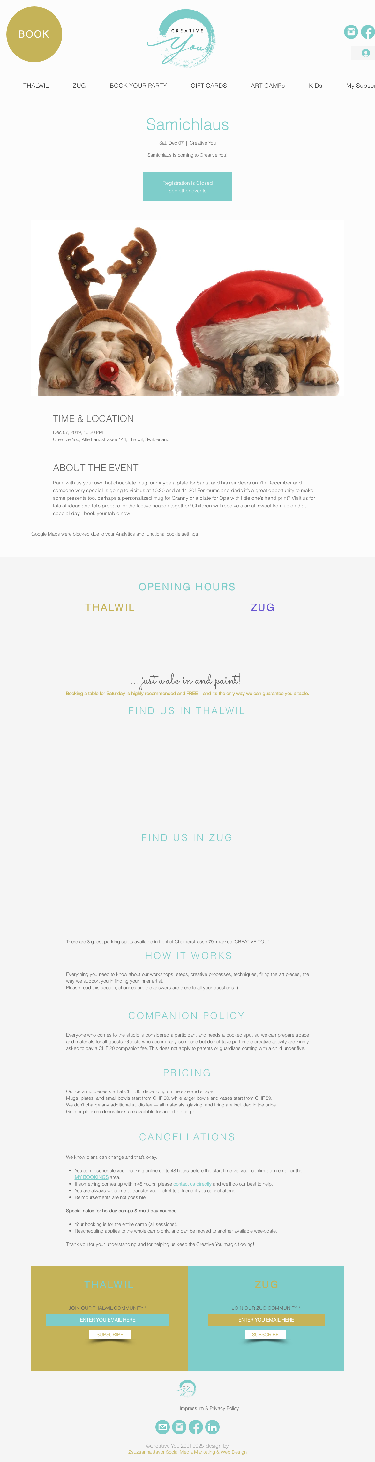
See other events (187, 190)
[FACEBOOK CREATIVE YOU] (196, 1427)
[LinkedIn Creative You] (212, 1427)
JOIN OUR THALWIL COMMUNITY (106, 1308)
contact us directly (192, 1184)
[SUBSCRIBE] (110, 1334)
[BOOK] (34, 34)
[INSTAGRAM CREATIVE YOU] (179, 1427)
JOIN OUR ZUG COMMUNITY (264, 1308)
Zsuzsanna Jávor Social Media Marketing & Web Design (187, 1452)
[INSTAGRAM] (351, 32)
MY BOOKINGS (92, 1177)
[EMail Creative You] (162, 1427)
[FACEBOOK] (368, 32)
